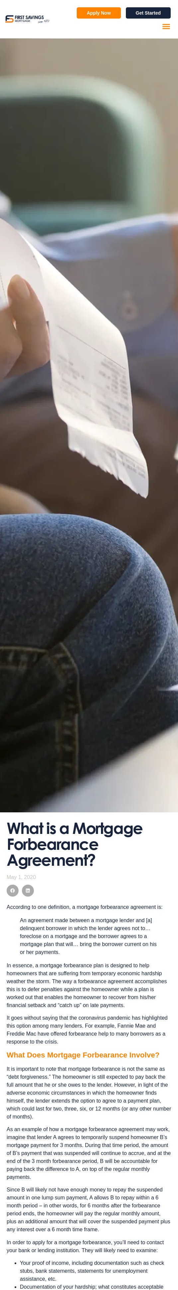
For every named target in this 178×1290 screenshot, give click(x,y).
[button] (166, 26)
